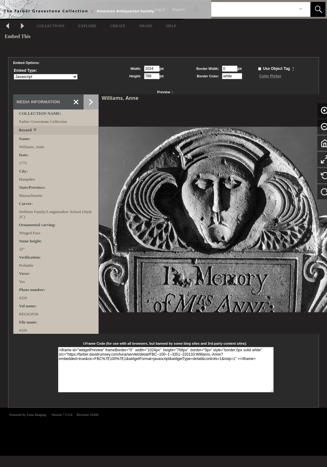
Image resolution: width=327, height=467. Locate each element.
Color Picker (270, 76)
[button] (317, 9)
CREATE (117, 25)
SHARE (145, 25)
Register (178, 9)
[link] (300, 9)
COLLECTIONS (51, 25)
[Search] (253, 9)
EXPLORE (87, 25)
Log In (160, 9)
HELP (171, 25)
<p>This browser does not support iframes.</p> (163, 431)
